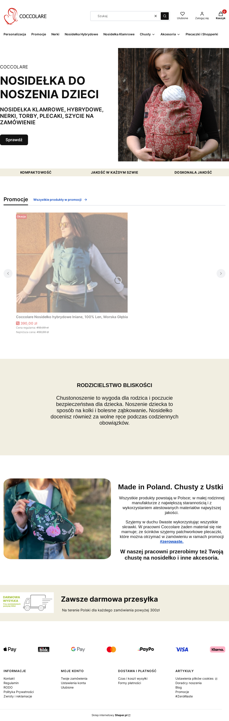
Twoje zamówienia (74, 678)
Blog (178, 687)
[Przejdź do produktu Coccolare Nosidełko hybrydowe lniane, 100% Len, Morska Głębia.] (72, 263)
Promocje (182, 692)
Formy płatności (129, 683)
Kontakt (9, 678)
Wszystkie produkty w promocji (60, 199)
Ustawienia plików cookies (194, 678)
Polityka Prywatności (19, 692)
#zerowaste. (172, 541)
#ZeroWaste (184, 696)
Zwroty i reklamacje (18, 696)
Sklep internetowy (109, 715)
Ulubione (67, 687)
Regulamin (11, 683)
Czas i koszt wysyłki (132, 678)
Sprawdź (14, 139)
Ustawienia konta (73, 683)
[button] (165, 16)
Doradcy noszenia (188, 683)
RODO (8, 687)
